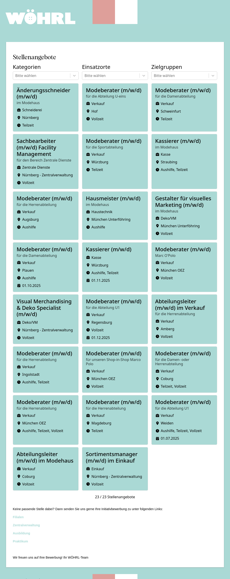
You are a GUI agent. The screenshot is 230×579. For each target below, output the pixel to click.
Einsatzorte (96, 67)
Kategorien (27, 67)
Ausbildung (21, 533)
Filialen (18, 517)
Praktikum (20, 541)
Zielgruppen (166, 67)
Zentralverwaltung (26, 525)
